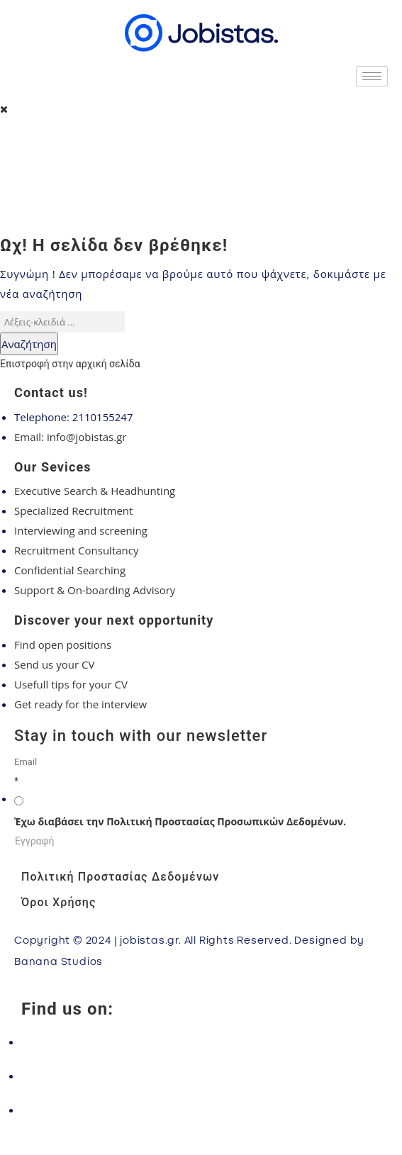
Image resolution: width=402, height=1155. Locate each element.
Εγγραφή (34, 841)
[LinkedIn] (201, 1110)
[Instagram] (201, 1076)
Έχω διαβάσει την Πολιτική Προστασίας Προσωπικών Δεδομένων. (180, 821)
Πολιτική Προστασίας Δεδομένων (120, 876)
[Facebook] (201, 1041)
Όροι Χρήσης (58, 902)
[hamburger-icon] (372, 76)
